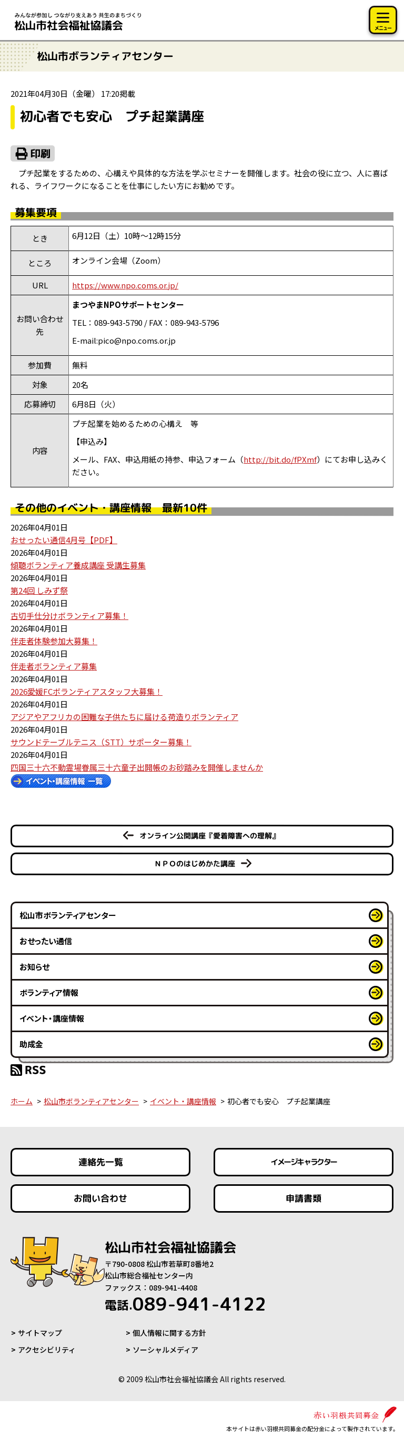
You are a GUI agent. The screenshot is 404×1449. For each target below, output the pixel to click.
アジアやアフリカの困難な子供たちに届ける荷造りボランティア (124, 716)
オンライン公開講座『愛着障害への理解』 (209, 836)
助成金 (31, 1044)
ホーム (22, 1101)
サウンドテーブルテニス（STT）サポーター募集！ (101, 741)
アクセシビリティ (47, 1349)
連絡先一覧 (100, 1162)
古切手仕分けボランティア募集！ (69, 615)
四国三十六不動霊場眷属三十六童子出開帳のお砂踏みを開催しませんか (137, 767)
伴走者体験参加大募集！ (54, 640)
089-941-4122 (185, 1303)
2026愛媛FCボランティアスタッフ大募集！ (87, 691)
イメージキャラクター (303, 1161)
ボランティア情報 (48, 992)
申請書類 (303, 1198)
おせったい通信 (45, 940)
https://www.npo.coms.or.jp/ (125, 285)
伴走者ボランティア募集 (54, 666)
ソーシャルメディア (165, 1349)
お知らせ (34, 966)
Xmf (280, 459)
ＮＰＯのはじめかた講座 (194, 863)
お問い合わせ (100, 1198)
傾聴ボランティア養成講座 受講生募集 (78, 565)
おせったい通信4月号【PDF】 (64, 539)
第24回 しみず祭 (39, 590)
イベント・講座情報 (51, 1018)
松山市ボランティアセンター (67, 915)
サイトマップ (40, 1332)
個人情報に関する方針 (169, 1332)
